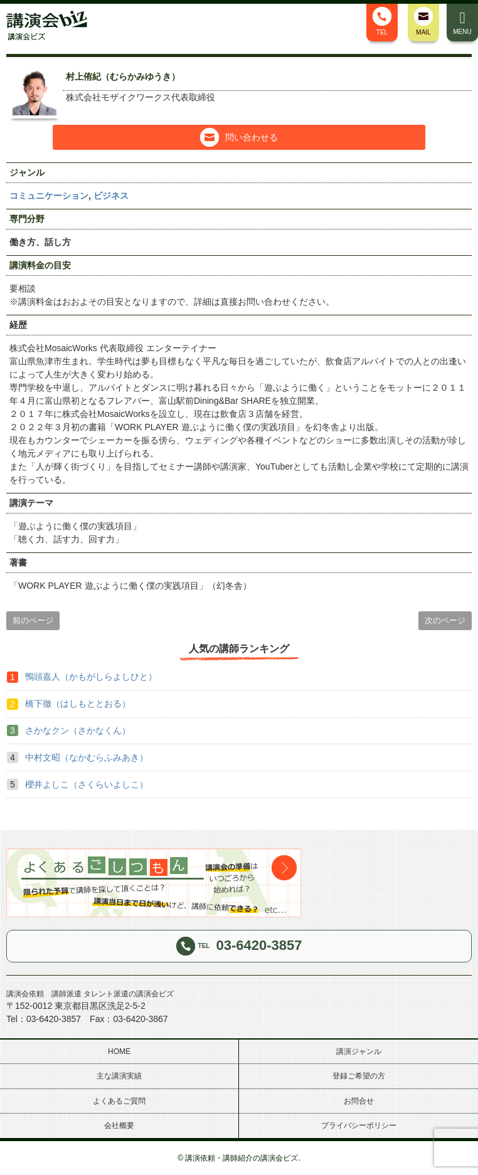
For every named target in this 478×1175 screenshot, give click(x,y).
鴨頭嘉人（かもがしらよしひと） (91, 677)
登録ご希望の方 (358, 1076)
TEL (382, 21)
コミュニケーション (48, 196)
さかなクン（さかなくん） (77, 730)
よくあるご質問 (119, 1101)
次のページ (445, 620)
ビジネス (111, 196)
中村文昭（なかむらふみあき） (86, 757)
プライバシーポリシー (358, 1125)
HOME (119, 1051)
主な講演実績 (119, 1076)
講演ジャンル (358, 1051)
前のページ (33, 620)
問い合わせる (239, 137)
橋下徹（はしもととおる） (77, 703)
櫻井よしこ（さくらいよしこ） (86, 784)
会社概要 (119, 1125)
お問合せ (359, 1101)
